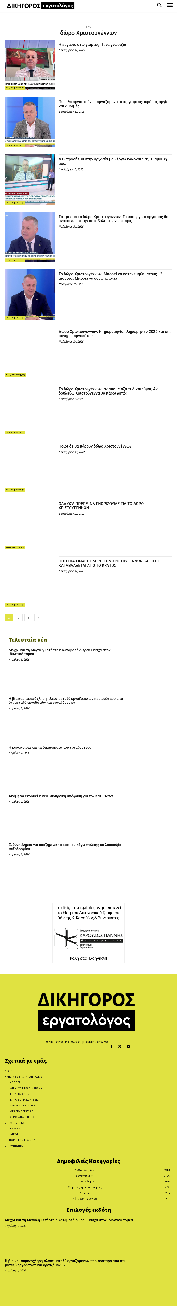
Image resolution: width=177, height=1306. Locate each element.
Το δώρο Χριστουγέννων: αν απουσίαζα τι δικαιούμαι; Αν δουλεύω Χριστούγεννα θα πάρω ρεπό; (108, 391)
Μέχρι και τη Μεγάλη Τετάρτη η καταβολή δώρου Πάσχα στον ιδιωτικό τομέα (59, 652)
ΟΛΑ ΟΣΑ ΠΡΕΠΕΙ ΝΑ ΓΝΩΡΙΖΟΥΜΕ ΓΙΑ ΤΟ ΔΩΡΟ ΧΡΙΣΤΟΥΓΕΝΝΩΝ (101, 506)
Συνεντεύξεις (15, 88)
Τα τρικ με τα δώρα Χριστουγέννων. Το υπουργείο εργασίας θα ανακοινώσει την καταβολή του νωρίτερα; (113, 218)
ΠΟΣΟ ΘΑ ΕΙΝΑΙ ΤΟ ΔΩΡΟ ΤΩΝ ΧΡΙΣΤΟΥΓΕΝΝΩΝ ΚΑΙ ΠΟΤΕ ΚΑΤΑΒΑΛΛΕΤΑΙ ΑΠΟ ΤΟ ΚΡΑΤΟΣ (109, 563)
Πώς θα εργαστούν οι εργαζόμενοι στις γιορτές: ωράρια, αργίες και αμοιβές (114, 104)
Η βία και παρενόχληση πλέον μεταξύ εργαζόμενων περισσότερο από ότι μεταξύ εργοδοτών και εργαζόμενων (66, 701)
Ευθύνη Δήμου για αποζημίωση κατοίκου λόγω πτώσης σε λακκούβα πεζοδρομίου (65, 847)
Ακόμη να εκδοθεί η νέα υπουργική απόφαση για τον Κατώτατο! (61, 796)
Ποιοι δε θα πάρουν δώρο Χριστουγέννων (95, 446)
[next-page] (38, 617)
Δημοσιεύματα (15, 375)
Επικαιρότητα (15, 547)
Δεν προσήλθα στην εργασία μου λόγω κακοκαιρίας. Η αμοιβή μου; (113, 161)
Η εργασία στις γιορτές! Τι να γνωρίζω (92, 44)
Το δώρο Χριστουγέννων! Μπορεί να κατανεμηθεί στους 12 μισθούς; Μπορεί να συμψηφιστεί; (110, 276)
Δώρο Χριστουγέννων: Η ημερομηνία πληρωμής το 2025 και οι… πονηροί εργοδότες (115, 333)
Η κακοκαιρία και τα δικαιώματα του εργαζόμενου (50, 747)
